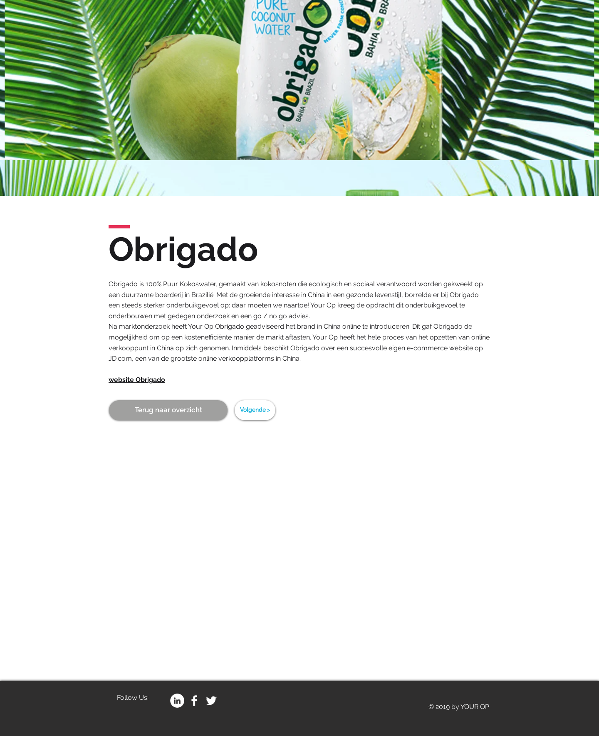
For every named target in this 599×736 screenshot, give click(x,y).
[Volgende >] (255, 410)
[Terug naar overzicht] (168, 410)
